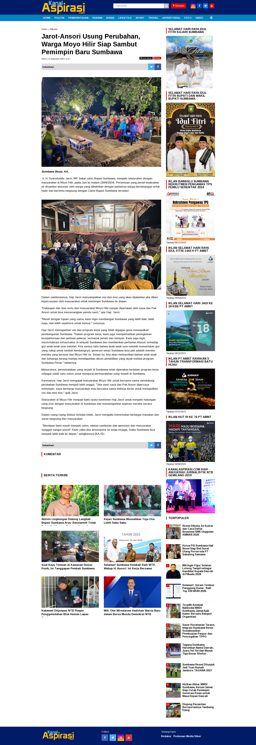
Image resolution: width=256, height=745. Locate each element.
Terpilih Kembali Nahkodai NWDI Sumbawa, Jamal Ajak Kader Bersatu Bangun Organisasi (197, 611)
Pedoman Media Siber (187, 736)
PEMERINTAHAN (78, 17)
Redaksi (166, 736)
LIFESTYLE (125, 17)
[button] (211, 16)
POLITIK (59, 17)
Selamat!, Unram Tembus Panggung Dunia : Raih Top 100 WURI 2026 (198, 588)
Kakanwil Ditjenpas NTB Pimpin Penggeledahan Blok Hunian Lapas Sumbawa (64, 614)
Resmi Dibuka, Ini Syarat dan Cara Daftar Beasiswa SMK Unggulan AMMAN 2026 (198, 530)
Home (44, 29)
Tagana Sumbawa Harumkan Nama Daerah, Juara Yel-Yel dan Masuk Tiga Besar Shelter (198, 649)
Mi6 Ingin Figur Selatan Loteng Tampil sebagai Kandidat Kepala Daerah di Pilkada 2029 (197, 570)
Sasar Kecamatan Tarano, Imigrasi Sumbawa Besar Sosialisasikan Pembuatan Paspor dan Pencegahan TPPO (198, 630)
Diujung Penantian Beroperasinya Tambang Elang (198, 707)
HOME (47, 17)
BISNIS (110, 17)
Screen (178, 5)
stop (157, 58)
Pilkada (53, 29)
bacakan (146, 58)
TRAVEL (153, 17)
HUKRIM (97, 17)
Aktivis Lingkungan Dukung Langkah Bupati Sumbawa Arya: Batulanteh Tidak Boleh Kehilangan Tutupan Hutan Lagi (68, 523)
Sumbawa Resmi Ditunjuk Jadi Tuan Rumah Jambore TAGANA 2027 (198, 667)
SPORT (140, 17)
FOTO (188, 17)
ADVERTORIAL (171, 17)
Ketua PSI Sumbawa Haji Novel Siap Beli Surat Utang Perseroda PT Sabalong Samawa (197, 550)
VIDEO (199, 17)
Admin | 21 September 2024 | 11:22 (55, 59)
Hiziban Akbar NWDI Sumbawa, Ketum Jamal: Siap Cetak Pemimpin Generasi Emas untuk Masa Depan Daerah (197, 690)
